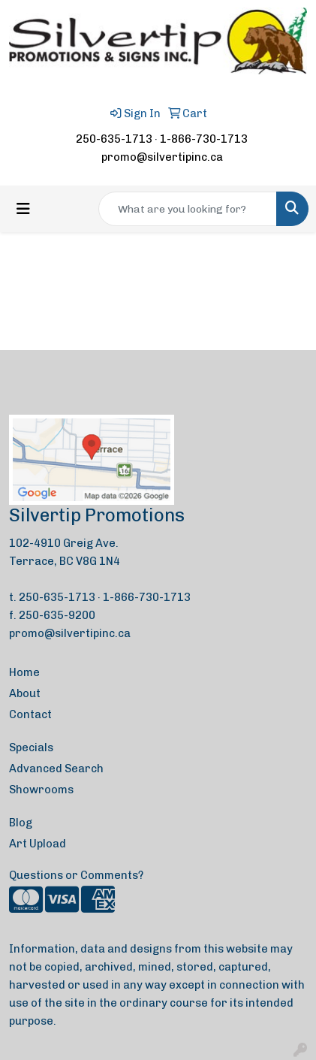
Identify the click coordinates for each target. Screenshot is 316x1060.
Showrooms (41, 789)
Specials (31, 747)
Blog (20, 822)
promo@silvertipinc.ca (162, 157)
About (25, 693)
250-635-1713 (114, 139)
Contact (30, 714)
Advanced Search (56, 768)
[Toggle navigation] (23, 208)
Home (24, 672)
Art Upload (37, 843)
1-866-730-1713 (204, 139)
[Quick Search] (187, 209)
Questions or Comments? (76, 875)
